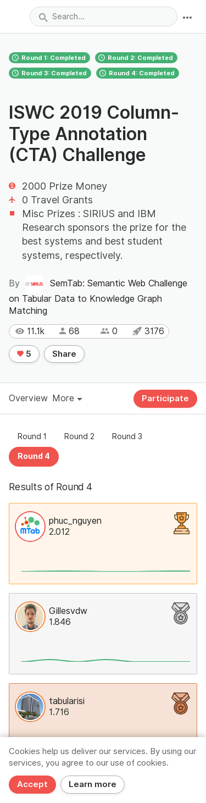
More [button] (67, 398)
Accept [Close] (32, 784)
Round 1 (32, 436)
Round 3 (127, 436)
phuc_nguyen (75, 521)
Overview (28, 398)
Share (64, 354)
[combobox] (103, 16)
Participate (165, 398)
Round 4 (34, 456)
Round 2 (79, 436)
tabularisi (67, 701)
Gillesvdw (68, 611)
